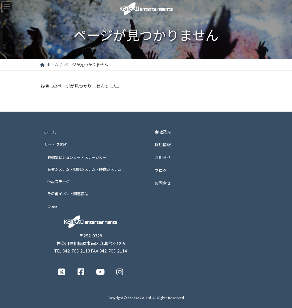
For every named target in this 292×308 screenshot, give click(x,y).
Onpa (52, 206)
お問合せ (163, 183)
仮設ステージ (58, 181)
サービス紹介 (56, 144)
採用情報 (163, 144)
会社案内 (163, 131)
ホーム (50, 131)
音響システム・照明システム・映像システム (84, 169)
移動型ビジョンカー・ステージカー (76, 157)
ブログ (161, 170)
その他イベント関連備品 (67, 193)
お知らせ (163, 157)
